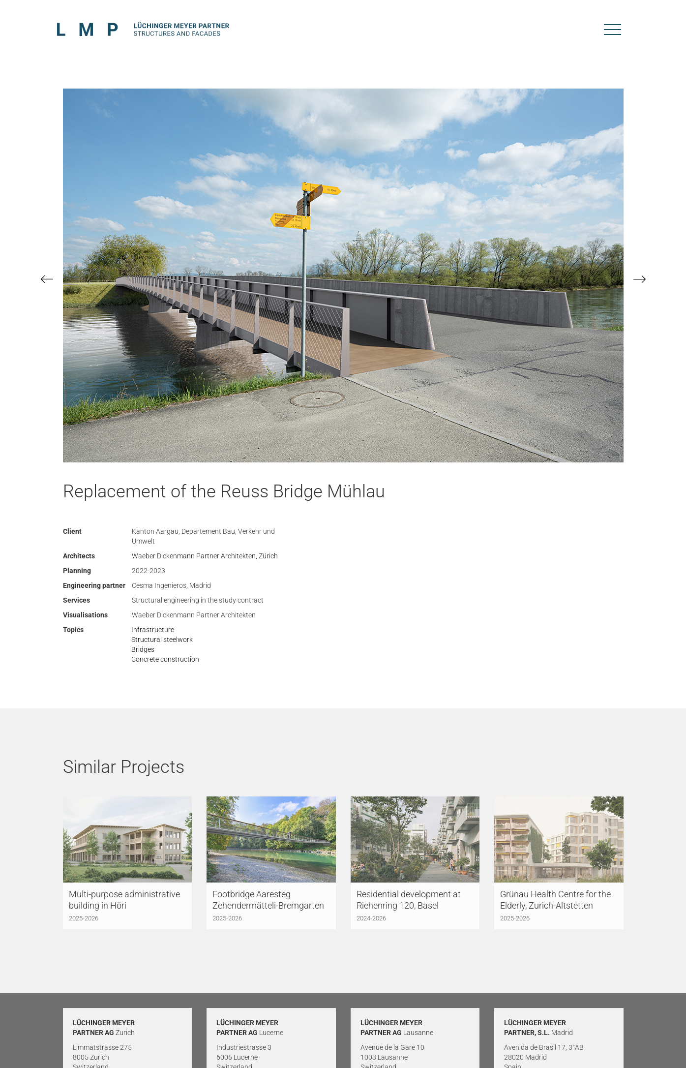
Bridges (142, 649)
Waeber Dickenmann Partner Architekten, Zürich (205, 556)
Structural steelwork (162, 639)
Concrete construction (165, 659)
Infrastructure (152, 630)
